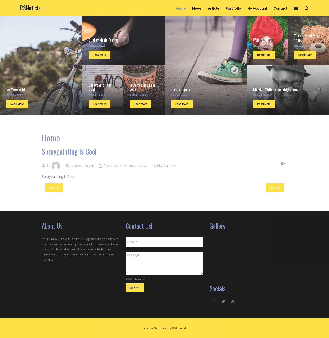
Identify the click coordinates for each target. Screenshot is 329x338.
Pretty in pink (180, 89)
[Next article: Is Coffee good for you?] (275, 187)
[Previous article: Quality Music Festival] (54, 187)
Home (181, 8)
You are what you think (306, 38)
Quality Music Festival (104, 40)
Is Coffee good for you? (142, 87)
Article (213, 8)
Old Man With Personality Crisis (275, 89)
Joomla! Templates (155, 328)
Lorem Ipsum (83, 165)
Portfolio (233, 8)
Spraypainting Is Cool (100, 87)
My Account (257, 8)
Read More (17, 104)
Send (135, 288)
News (197, 8)
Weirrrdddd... (262, 40)
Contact (280, 8)
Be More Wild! (16, 89)
